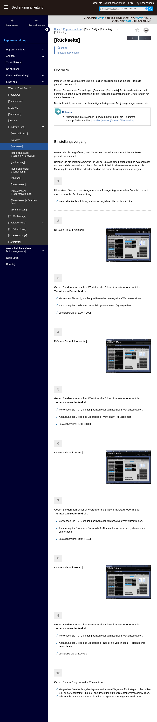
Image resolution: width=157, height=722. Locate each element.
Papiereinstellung (72, 29)
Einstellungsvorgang (68, 52)
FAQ (130, 3)
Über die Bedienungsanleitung (109, 3)
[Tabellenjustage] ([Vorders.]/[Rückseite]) (112, 120)
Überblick (62, 48)
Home (57, 29)
